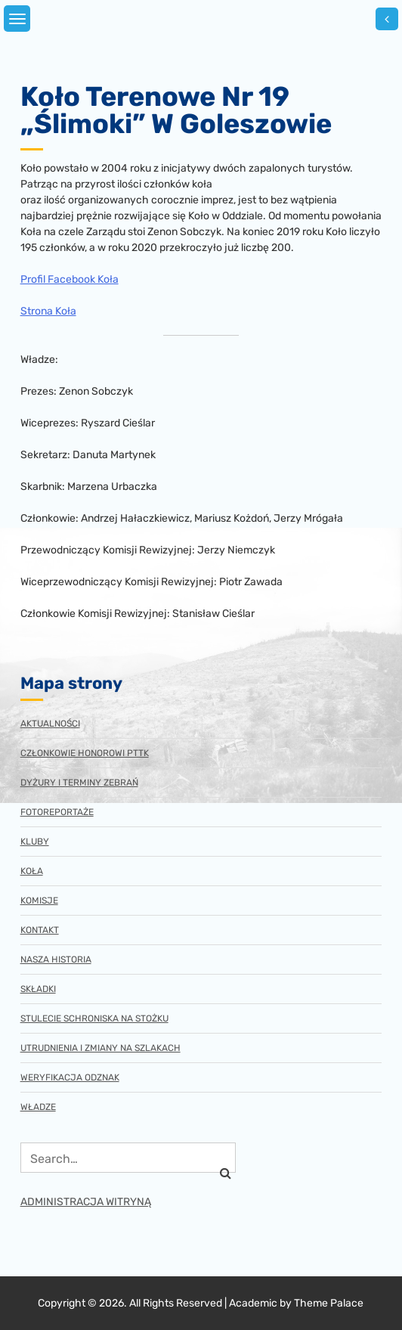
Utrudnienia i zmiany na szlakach (100, 1048)
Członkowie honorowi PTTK (84, 753)
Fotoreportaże (57, 812)
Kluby (34, 841)
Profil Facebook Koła (69, 279)
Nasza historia (55, 959)
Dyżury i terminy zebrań (79, 782)
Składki (38, 989)
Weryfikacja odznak (69, 1077)
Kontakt (39, 930)
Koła (31, 871)
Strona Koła (48, 311)
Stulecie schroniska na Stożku (94, 1018)
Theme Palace (328, 1303)
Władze (38, 1107)
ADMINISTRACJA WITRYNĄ (85, 1201)
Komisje (39, 900)
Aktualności (50, 723)
